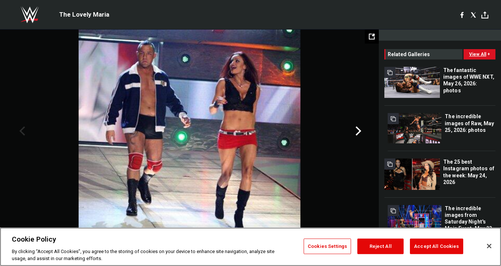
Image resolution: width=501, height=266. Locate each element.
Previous (21, 131)
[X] (473, 14)
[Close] (489, 246)
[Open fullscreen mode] (372, 37)
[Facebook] (462, 14)
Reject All (381, 246)
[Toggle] (485, 14)
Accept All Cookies (436, 246)
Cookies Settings (327, 246)
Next (357, 131)
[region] (250, 247)
